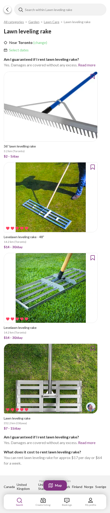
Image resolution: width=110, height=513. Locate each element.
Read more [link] (86, 65)
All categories (14, 22)
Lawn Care (51, 22)
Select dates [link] (19, 50)
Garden (33, 22)
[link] (19, 50)
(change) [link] (40, 42)
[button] (7, 9)
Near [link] (13, 42)
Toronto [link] (25, 42)
